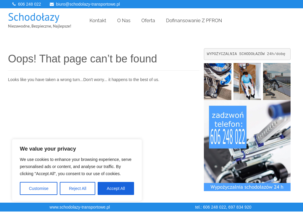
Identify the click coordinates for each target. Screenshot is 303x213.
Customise (39, 188)
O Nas (123, 20)
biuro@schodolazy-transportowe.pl (88, 4)
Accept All (116, 188)
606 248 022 (29, 4)
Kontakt (98, 20)
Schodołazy (33, 17)
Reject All (77, 188)
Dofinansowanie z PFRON (194, 20)
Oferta (148, 20)
